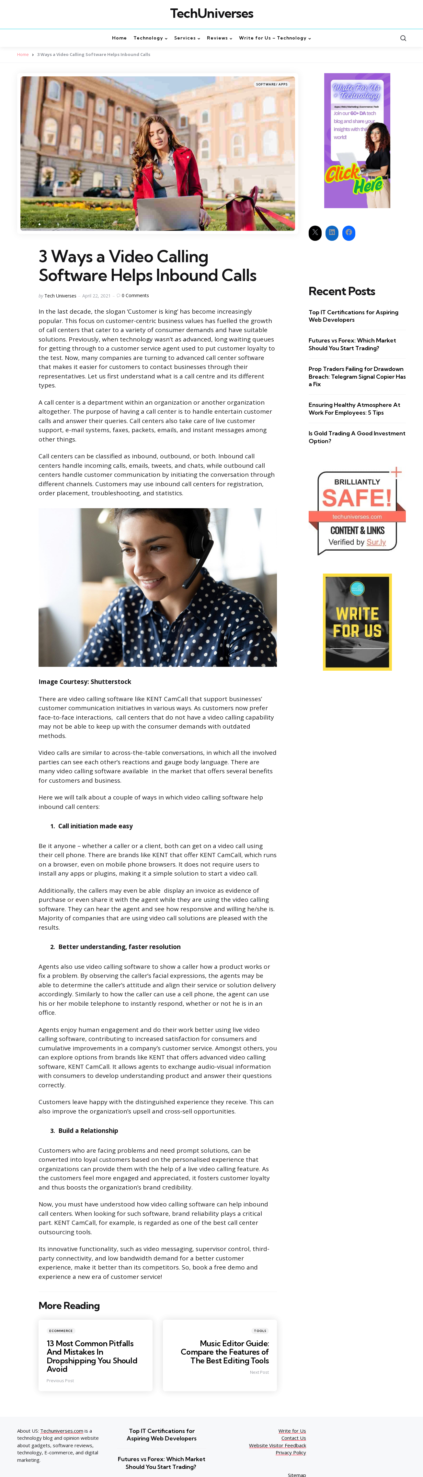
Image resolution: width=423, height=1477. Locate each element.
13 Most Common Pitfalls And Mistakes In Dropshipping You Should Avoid (93, 1355)
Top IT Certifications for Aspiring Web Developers (353, 315)
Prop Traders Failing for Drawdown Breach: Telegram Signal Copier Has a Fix (357, 376)
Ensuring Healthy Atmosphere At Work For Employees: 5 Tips (354, 408)
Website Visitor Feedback (277, 1445)
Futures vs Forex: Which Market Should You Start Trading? (352, 344)
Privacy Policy (291, 1452)
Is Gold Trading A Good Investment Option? (357, 437)
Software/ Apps (272, 84)
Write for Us (292, 1430)
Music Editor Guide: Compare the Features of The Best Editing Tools (224, 1351)
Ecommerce (61, 1330)
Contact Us (293, 1438)
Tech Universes (60, 295)
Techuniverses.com (61, 1430)
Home (23, 54)
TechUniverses (211, 13)
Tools (260, 1330)
